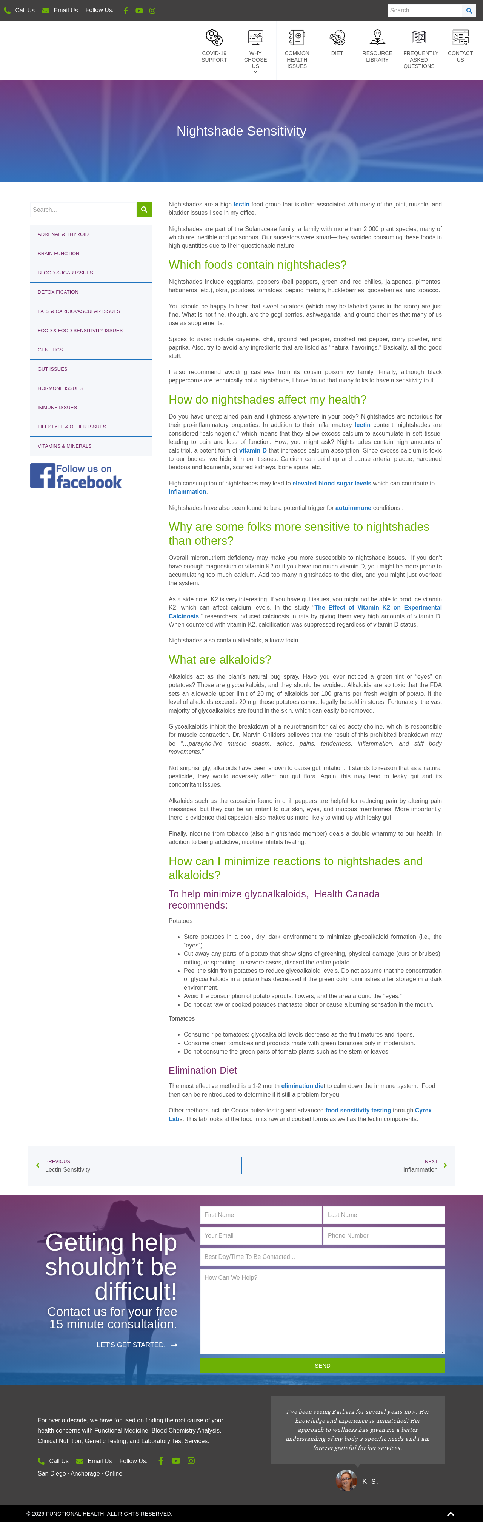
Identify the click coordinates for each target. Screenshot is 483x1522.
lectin (241, 204)
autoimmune (353, 508)
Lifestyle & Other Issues (72, 427)
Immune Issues (57, 407)
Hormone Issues (60, 388)
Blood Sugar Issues (65, 273)
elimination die (302, 1086)
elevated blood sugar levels (331, 483)
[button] (137, 1345)
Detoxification (58, 292)
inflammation (187, 491)
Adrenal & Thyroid (63, 234)
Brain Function (59, 253)
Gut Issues (53, 369)
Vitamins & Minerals (65, 446)
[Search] (469, 10)
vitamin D (253, 450)
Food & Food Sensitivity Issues (80, 330)
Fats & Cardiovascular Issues (79, 311)
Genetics (50, 350)
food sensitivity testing (358, 1110)
